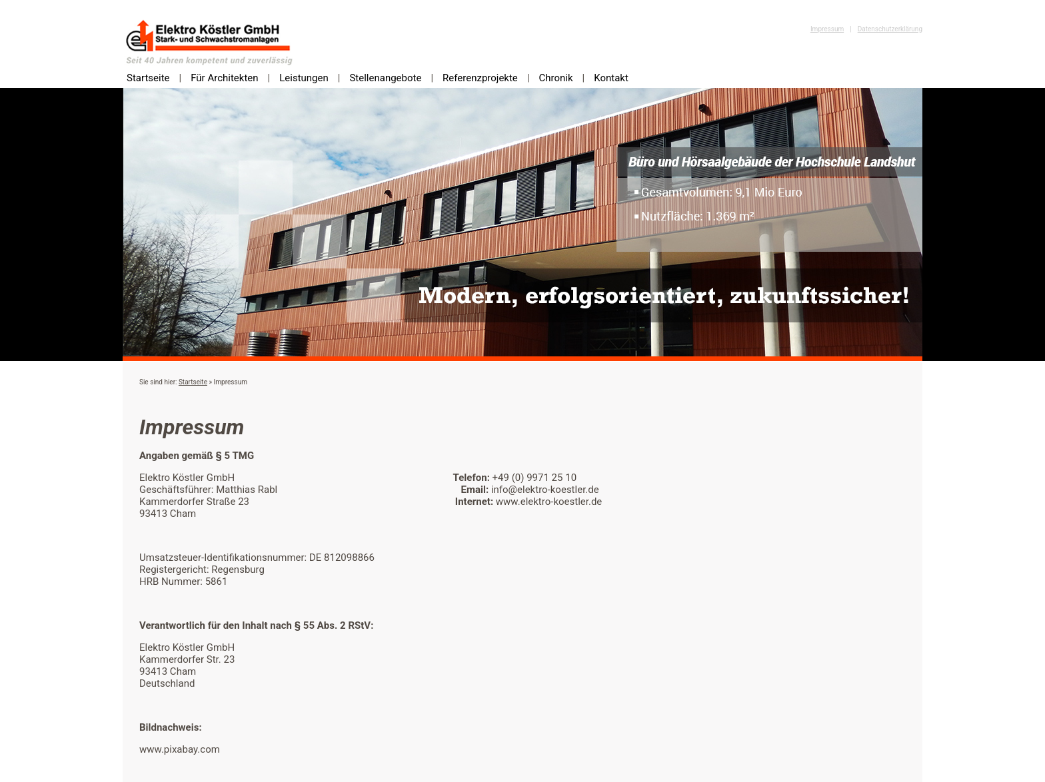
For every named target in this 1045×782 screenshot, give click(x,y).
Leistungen (304, 78)
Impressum (827, 29)
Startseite (148, 78)
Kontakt (611, 78)
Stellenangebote (385, 78)
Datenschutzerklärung (890, 29)
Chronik (555, 78)
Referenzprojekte (480, 78)
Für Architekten (224, 78)
